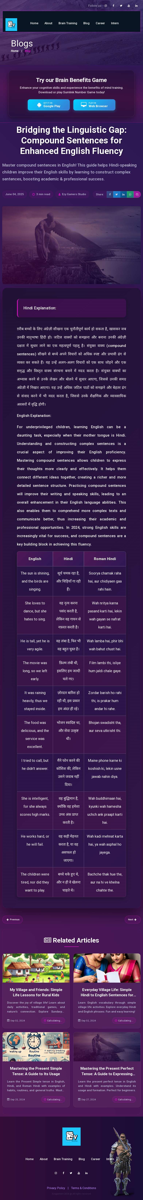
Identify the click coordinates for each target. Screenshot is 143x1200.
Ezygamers (58, 1194)
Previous (13, 919)
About (48, 23)
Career (100, 23)
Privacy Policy (56, 1188)
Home (34, 23)
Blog (86, 23)
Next (132, 919)
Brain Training (68, 23)
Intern (115, 23)
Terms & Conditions (83, 1188)
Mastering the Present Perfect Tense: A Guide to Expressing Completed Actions (107, 1073)
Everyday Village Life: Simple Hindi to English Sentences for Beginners (107, 995)
